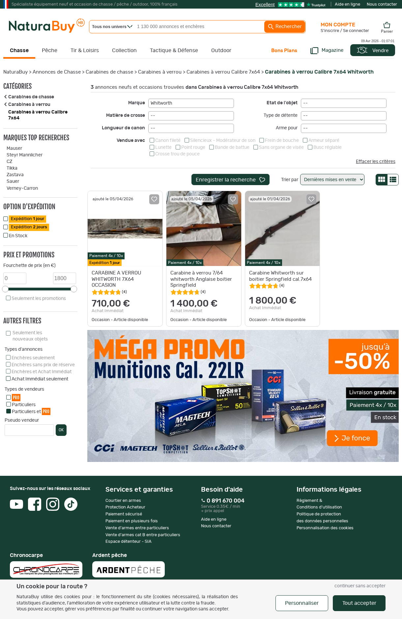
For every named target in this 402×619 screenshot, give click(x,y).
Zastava (15, 175)
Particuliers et (31, 411)
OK (61, 430)
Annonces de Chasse (57, 72)
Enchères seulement (33, 358)
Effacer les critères (375, 161)
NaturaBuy (15, 72)
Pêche (49, 50)
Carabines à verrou (160, 72)
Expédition (27, 219)
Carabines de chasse (109, 72)
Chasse (19, 50)
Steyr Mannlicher (25, 155)
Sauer (13, 181)
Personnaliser (302, 603)
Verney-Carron (22, 188)
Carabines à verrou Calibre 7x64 (223, 72)
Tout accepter (359, 603)
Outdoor (221, 50)
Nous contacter (382, 4)
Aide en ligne (347, 4)
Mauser (14, 148)
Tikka (12, 168)
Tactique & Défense (174, 50)
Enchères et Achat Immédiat (42, 372)
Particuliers (24, 405)
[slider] (5, 289)
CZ (9, 161)
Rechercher (285, 26)
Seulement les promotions (39, 298)
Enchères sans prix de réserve (43, 365)
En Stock (18, 236)
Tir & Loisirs (85, 50)
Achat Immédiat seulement (40, 379)
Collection (124, 50)
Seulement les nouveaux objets (30, 336)
